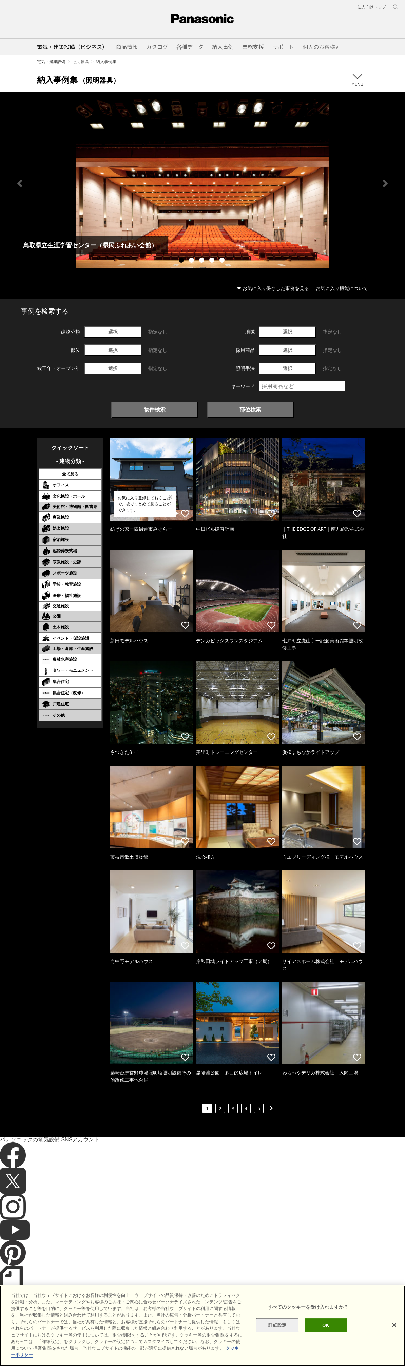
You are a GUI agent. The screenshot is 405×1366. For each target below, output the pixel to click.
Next (385, 183)
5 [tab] (222, 261)
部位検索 (250, 409)
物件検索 (155, 409)
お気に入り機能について (342, 288)
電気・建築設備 (51, 61)
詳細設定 (277, 1337)
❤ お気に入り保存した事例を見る (273, 288)
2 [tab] (192, 261)
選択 (113, 331)
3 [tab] (202, 261)
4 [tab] (212, 261)
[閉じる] (394, 1337)
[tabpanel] (202, 183)
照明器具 (81, 61)
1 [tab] (182, 261)
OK (325, 1337)
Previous (19, 183)
